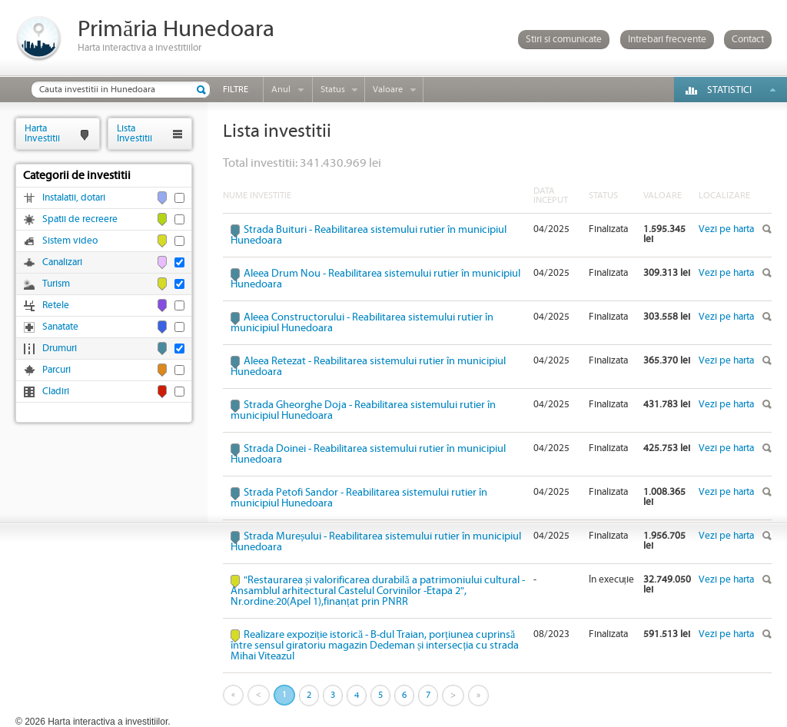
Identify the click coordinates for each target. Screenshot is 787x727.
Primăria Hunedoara (176, 29)
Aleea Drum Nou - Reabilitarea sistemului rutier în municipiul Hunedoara (375, 279)
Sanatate (60, 327)
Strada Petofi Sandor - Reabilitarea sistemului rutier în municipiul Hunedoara (359, 498)
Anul (281, 90)
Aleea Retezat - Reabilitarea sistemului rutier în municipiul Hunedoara (368, 366)
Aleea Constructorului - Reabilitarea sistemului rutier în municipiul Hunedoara (362, 323)
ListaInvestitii (134, 133)
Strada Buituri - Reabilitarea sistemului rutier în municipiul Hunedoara (368, 235)
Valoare (388, 90)
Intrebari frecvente (667, 39)
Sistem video (70, 241)
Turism (56, 284)
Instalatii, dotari (73, 198)
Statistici (729, 90)
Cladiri (55, 391)
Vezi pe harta (726, 229)
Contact (748, 39)
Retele (55, 305)
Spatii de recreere (80, 219)
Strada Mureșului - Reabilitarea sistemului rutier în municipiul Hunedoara (376, 542)
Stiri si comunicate (564, 39)
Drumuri (59, 348)
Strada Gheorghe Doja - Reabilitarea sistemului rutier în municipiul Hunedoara (363, 410)
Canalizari (62, 262)
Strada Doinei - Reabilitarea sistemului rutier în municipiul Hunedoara (368, 454)
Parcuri (56, 370)
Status (332, 90)
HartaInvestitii (42, 133)
